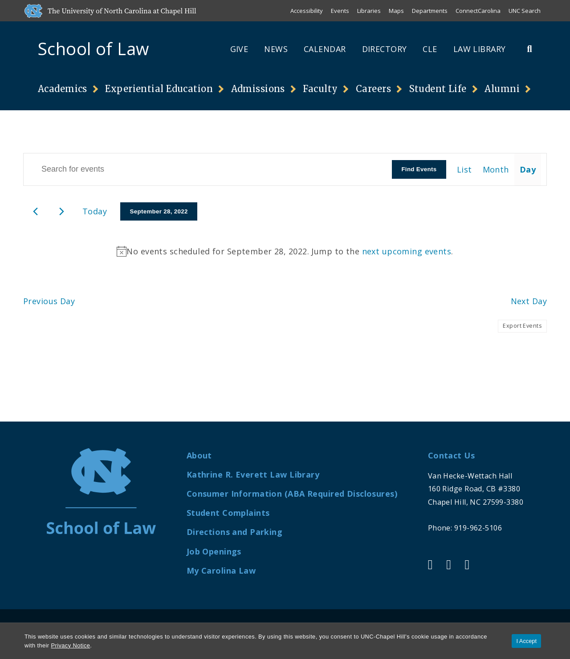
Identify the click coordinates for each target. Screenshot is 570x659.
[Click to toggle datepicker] (158, 211)
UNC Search (525, 11)
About (199, 455)
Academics (62, 88)
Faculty (320, 88)
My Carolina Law (221, 570)
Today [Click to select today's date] (94, 211)
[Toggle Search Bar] (529, 49)
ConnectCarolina (478, 11)
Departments (430, 11)
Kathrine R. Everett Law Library (253, 474)
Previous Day (49, 301)
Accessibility (306, 11)
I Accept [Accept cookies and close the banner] (526, 641)
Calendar (325, 49)
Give (239, 49)
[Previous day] (35, 211)
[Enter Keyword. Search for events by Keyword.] (208, 169)
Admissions (258, 88)
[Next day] (61, 211)
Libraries (369, 11)
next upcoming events (407, 251)
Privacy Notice (70, 645)
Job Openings (214, 551)
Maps (396, 11)
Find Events (418, 169)
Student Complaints (228, 512)
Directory (384, 49)
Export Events (522, 326)
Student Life (438, 88)
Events (340, 11)
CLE (430, 49)
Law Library (479, 49)
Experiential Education (159, 88)
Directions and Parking (235, 531)
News (276, 49)
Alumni (502, 88)
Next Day (529, 301)
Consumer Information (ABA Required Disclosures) (292, 493)
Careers (373, 88)
